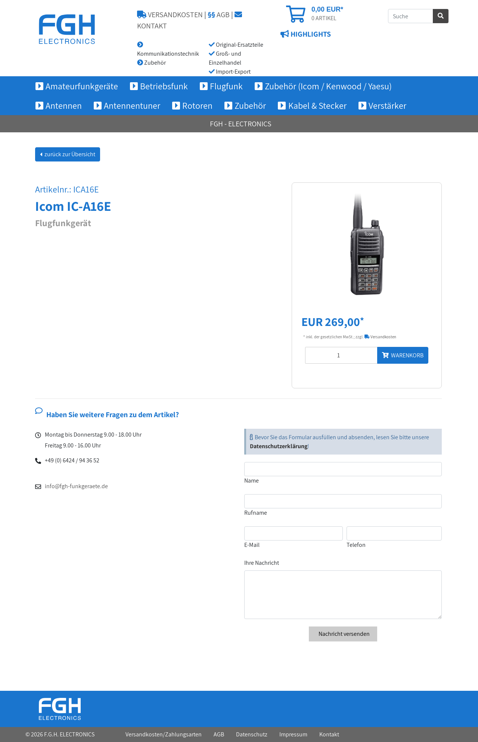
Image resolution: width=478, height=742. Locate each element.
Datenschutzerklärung (278, 446)
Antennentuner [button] (132, 105)
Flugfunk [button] (226, 86)
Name (251, 480)
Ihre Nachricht (261, 563)
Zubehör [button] (250, 105)
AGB (219, 14)
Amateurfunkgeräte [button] (82, 86)
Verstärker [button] (387, 105)
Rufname (255, 513)
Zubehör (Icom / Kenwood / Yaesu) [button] (328, 86)
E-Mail (252, 545)
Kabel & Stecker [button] (317, 105)
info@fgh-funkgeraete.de (76, 486)
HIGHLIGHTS (310, 34)
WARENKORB (402, 355)
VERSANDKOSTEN (170, 14)
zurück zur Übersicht (69, 154)
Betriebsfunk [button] (164, 86)
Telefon (356, 545)
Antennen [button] (64, 105)
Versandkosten (380, 336)
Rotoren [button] (197, 105)
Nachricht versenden (343, 634)
